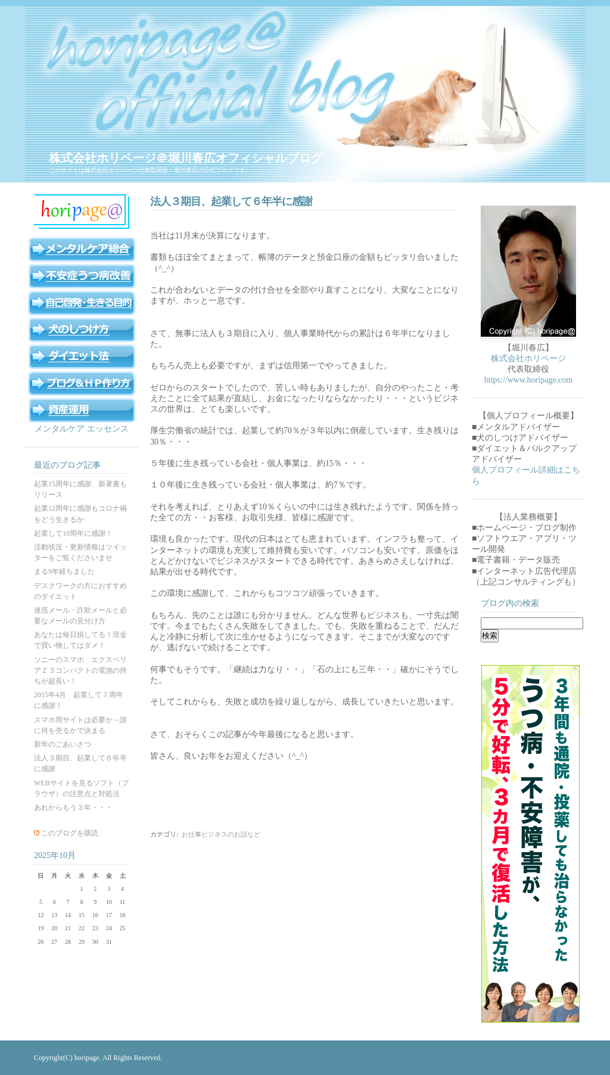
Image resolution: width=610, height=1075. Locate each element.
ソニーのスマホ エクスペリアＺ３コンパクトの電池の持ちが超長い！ (80, 670)
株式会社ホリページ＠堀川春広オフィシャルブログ (186, 157)
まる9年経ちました (64, 571)
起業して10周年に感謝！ (73, 533)
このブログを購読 (69, 833)
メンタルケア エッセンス (82, 428)
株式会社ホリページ (528, 358)
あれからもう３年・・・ (73, 807)
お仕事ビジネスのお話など (221, 834)
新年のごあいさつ (62, 744)
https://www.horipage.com (528, 379)
